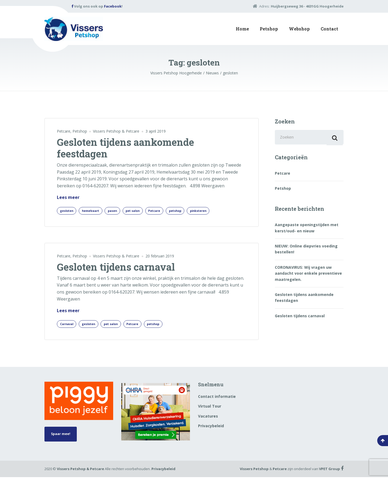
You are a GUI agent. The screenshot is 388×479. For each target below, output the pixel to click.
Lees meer (68, 197)
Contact (329, 29)
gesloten (68, 211)
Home (242, 29)
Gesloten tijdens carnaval (116, 267)
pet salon (144, 211)
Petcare (63, 131)
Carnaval (68, 325)
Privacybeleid (211, 427)
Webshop (299, 29)
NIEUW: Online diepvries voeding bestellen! (306, 250)
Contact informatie (217, 398)
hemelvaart (95, 211)
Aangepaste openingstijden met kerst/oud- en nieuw (306, 229)
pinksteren (218, 211)
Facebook (113, 6)
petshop (192, 211)
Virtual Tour (209, 408)
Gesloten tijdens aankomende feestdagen (125, 148)
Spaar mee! (63, 436)
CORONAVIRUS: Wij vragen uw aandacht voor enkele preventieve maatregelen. (308, 275)
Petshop (269, 29)
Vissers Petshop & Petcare (80, 470)
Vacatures (208, 418)
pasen (120, 211)
